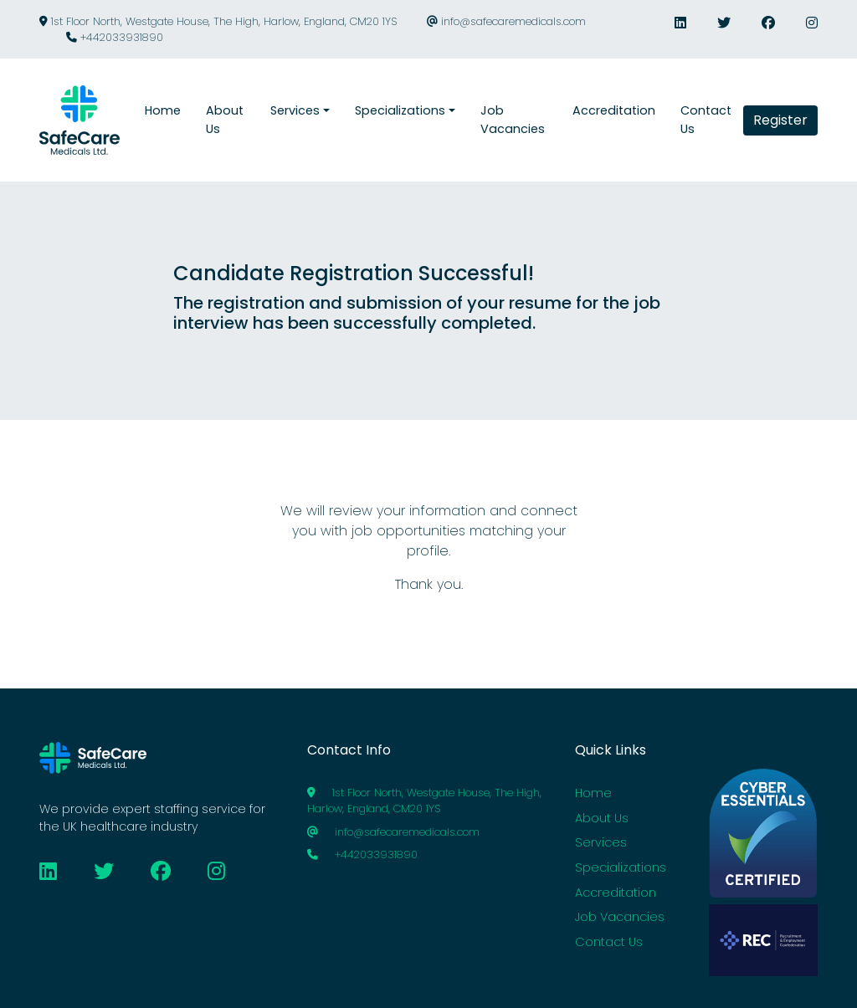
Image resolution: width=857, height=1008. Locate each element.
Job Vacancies (620, 916)
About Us (602, 818)
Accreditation (615, 892)
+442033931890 (114, 37)
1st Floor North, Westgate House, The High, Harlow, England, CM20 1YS (218, 21)
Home (593, 793)
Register (780, 120)
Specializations (620, 867)
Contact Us (609, 942)
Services (601, 842)
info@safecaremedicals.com (506, 21)
